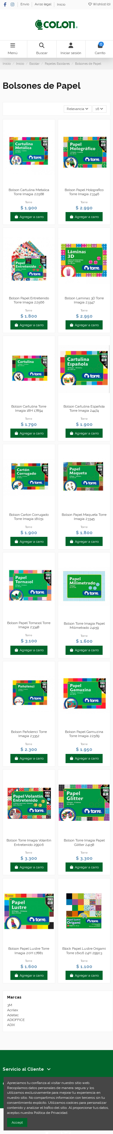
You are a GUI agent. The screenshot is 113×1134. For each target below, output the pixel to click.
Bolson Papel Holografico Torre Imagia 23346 (84, 192)
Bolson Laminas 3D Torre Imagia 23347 (84, 300)
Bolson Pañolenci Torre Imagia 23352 (29, 734)
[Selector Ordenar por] (78, 109)
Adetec (13, 1015)
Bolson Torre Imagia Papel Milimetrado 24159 (84, 625)
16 (99, 109)
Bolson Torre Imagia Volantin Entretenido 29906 (29, 842)
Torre (28, 202)
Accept (17, 1122)
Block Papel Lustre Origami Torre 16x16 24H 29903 (84, 950)
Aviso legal (43, 5)
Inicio (61, 5)
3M (9, 1005)
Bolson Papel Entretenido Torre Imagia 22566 (29, 300)
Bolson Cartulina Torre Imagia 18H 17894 (28, 408)
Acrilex (12, 1010)
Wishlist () (99, 4)
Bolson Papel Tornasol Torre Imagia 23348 (28, 625)
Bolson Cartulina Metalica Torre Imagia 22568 (29, 192)
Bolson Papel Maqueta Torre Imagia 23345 (84, 517)
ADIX (11, 1025)
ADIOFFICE (16, 1020)
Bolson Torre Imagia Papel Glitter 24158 (84, 842)
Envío (25, 5)
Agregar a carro (29, 217)
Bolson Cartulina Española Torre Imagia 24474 (84, 408)
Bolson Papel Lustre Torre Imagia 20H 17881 (28, 950)
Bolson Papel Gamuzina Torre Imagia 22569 (84, 734)
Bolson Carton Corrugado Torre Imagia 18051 (29, 517)
